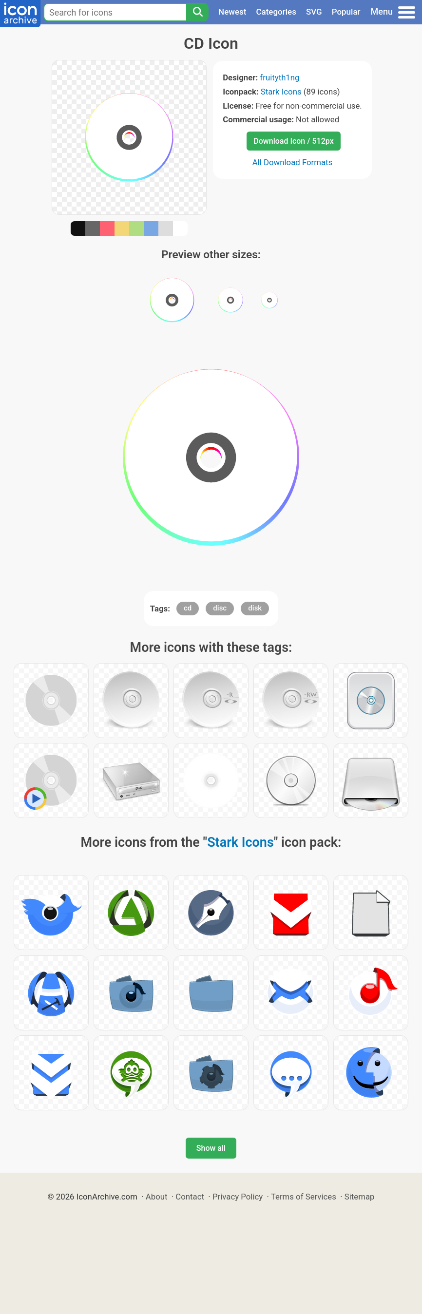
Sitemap (360, 1196)
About (157, 1196)
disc (220, 608)
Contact (189, 1196)
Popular (346, 12)
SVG (314, 12)
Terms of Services (303, 1196)
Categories (276, 12)
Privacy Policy (237, 1196)
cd (188, 608)
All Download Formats (292, 162)
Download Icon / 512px (293, 141)
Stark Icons (281, 91)
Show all (211, 1148)
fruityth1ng (279, 77)
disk (255, 608)
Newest (232, 12)
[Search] (197, 12)
